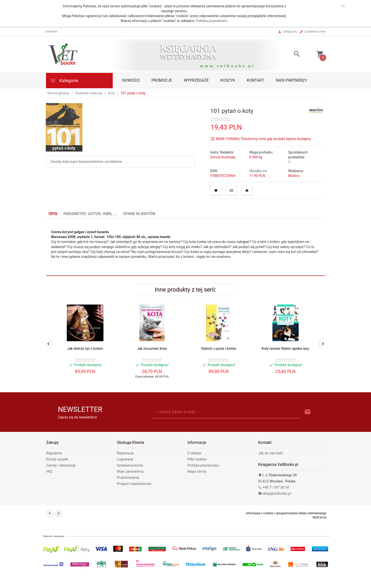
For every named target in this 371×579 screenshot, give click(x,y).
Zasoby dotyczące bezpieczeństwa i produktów (86, 162)
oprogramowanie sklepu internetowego (301, 513)
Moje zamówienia (130, 471)
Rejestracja (125, 453)
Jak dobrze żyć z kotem (85, 348)
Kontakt (255, 80)
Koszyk (228, 80)
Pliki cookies (197, 459)
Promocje (161, 80)
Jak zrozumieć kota (152, 348)
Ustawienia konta (130, 465)
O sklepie (195, 453)
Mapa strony (197, 471)
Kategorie (64, 80)
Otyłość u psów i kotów (218, 348)
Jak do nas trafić (270, 453)
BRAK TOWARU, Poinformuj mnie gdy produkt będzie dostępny (263, 139)
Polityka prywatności (211, 21)
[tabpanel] (185, 247)
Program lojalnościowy (134, 484)
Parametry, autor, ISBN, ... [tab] (90, 213)
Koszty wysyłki (57, 459)
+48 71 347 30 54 (273, 487)
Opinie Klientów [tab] (139, 213)
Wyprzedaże (196, 80)
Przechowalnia (128, 478)
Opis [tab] (53, 213)
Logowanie (125, 459)
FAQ (49, 471)
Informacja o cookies (259, 513)
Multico (294, 176)
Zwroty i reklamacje (61, 465)
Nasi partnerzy (291, 80)
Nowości (131, 80)
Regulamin (54, 453)
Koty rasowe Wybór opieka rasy (285, 348)
